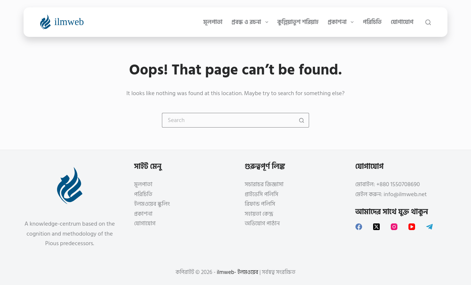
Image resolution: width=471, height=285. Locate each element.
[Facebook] (358, 226)
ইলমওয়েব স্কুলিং (152, 204)
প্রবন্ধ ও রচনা (251, 22)
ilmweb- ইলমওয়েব (237, 272)
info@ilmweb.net (405, 194)
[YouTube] (411, 226)
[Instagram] (394, 226)
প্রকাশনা (342, 22)
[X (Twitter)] (376, 226)
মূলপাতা (213, 22)
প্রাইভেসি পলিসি (261, 194)
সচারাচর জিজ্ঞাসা (264, 184)
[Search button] (301, 120)
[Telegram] (429, 226)
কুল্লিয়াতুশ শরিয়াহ (298, 22)
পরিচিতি (372, 22)
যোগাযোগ (402, 22)
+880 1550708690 (398, 184)
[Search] (428, 22)
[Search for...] (228, 120)
